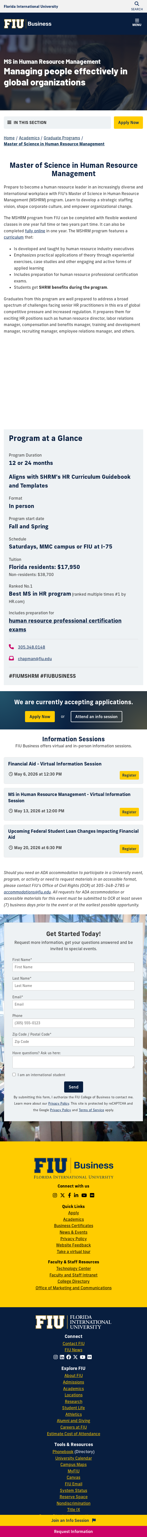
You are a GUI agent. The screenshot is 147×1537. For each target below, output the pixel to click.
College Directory (74, 1281)
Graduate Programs (62, 137)
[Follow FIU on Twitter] (76, 1357)
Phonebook (63, 1451)
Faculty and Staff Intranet (73, 1274)
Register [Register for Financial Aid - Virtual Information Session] (129, 775)
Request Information (73, 1531)
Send (74, 1087)
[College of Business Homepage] (28, 24)
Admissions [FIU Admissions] (73, 1382)
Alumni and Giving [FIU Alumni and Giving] (73, 1420)
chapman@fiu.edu (35, 658)
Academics (29, 137)
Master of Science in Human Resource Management (54, 143)
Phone (17, 1015)
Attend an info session (96, 716)
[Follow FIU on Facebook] (69, 1357)
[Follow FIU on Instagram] (57, 1357)
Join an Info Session (73, 1520)
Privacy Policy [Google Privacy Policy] (60, 1110)
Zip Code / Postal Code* (32, 1034)
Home (9, 137)
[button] (137, 23)
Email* (17, 997)
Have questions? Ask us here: (36, 1053)
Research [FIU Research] (73, 1401)
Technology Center (73, 1268)
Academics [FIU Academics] (73, 1388)
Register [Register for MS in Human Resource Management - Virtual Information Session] (129, 812)
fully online (35, 230)
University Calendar (73, 1458)
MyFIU (74, 1471)
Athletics (73, 1414)
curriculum (14, 237)
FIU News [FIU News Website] (73, 1349)
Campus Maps (73, 1464)
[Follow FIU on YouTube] (83, 1357)
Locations (74, 1394)
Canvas (73, 1477)
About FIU (73, 1375)
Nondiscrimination (73, 1503)
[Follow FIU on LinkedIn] (63, 1357)
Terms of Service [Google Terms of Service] (91, 1110)
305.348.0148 (31, 647)
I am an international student (38, 1075)
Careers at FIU (73, 1427)
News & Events (73, 1232)
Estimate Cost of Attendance (73, 1433)
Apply (73, 1212)
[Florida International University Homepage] (31, 6)
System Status (73, 1490)
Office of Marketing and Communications (74, 1287)
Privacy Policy (58, 1103)
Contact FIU (74, 1343)
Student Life (73, 1407)
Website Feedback (73, 1244)
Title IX (73, 1509)
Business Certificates (73, 1225)
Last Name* (22, 978)
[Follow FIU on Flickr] (90, 1357)
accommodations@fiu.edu (27, 891)
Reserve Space (74, 1496)
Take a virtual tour (73, 1251)
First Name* (22, 959)
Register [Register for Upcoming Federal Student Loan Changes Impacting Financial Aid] (129, 849)
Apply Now (128, 122)
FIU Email (73, 1483)
